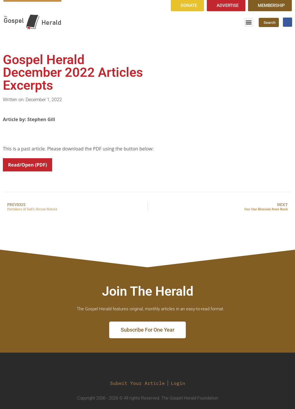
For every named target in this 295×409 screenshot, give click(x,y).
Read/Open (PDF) (27, 165)
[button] (249, 22)
